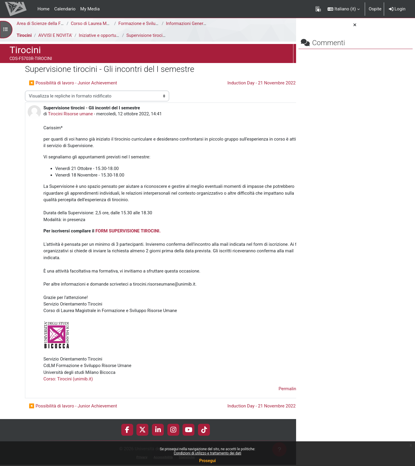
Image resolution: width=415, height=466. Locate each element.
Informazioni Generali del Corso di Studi (205, 23)
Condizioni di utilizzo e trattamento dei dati (207, 453)
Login (397, 9)
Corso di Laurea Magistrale (97, 23)
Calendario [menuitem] (65, 9)
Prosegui (207, 460)
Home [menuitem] (43, 9)
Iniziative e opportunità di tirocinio (113, 35)
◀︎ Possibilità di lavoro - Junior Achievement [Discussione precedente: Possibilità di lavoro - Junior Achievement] (73, 83)
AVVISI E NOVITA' (55, 35)
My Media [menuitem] (90, 9)
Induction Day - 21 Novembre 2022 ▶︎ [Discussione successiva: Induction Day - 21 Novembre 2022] (229, 83)
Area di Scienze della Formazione (49, 23)
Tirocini (24, 35)
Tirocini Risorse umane (71, 114)
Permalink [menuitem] (253, 390)
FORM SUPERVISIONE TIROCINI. (128, 231)
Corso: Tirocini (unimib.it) (68, 380)
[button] (344, 9)
